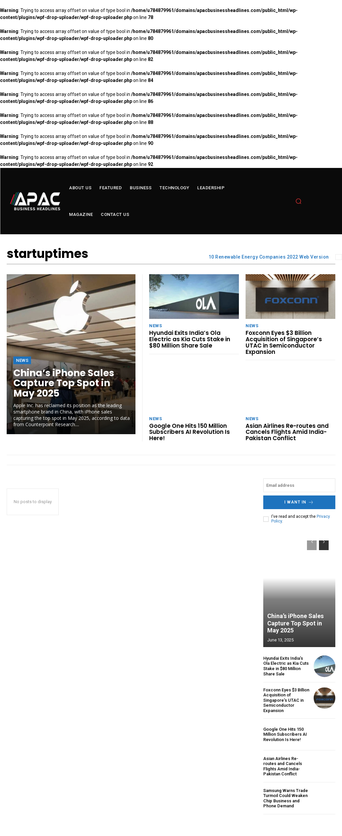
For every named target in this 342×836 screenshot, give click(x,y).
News (22, 360)
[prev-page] (312, 545)
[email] (299, 485)
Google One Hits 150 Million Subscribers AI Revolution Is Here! (189, 432)
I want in (299, 502)
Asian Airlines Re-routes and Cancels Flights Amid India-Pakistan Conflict (287, 432)
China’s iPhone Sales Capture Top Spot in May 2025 (63, 383)
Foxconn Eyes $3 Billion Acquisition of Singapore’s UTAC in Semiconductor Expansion (284, 342)
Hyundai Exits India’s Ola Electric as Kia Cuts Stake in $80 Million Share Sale (189, 339)
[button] (298, 201)
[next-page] (324, 545)
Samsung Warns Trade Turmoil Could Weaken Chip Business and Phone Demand (285, 798)
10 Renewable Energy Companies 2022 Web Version (269, 257)
